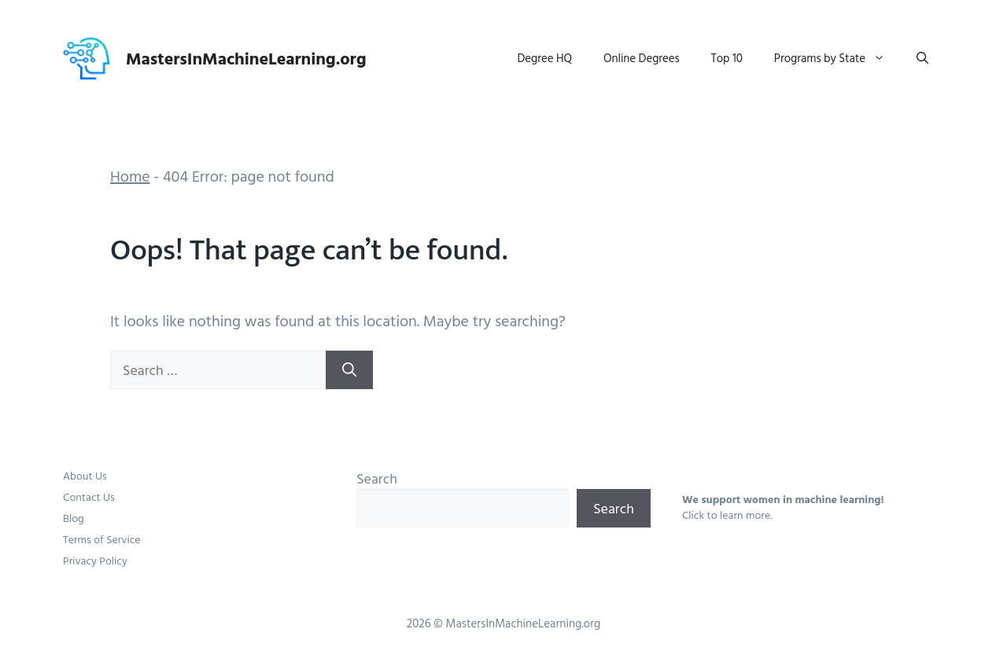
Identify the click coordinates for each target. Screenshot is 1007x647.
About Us (85, 475)
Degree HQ (545, 58)
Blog (73, 517)
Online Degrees (641, 58)
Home (130, 175)
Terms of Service (102, 539)
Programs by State (837, 58)
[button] (922, 58)
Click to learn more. (727, 514)
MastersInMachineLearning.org (246, 58)
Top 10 (727, 58)
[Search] (349, 370)
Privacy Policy (95, 560)
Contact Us (89, 496)
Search (376, 478)
